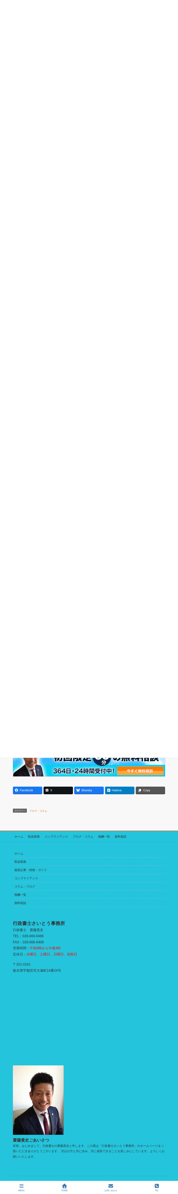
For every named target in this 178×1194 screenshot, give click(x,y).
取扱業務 (31, 836)
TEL (157, 1188)
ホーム (17, 836)
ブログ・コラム (38, 810)
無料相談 (112, 836)
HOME (64, 1188)
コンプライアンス (52, 836)
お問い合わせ (110, 1188)
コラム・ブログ (24, 885)
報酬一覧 (97, 836)
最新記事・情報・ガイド (30, 869)
